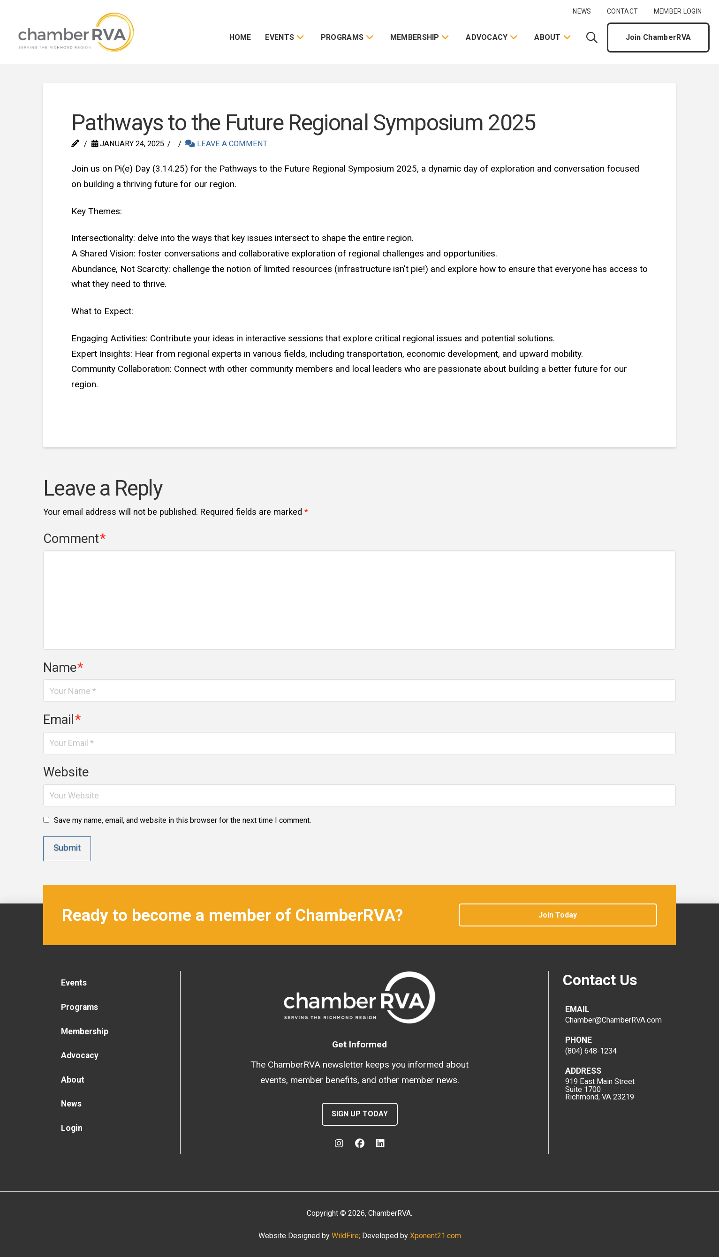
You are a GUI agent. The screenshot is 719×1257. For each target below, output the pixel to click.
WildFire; (347, 1235)
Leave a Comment (226, 143)
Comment (74, 538)
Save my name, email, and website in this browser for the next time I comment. (182, 820)
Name (63, 667)
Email (62, 719)
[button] (592, 37)
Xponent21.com (435, 1235)
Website (66, 772)
